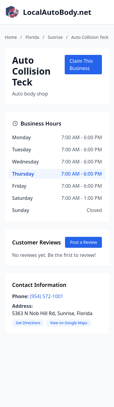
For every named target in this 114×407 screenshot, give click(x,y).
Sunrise (55, 37)
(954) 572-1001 (46, 296)
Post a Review (83, 242)
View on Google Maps (68, 322)
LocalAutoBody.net (57, 12)
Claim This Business (81, 65)
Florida (32, 37)
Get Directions (28, 322)
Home (11, 37)
